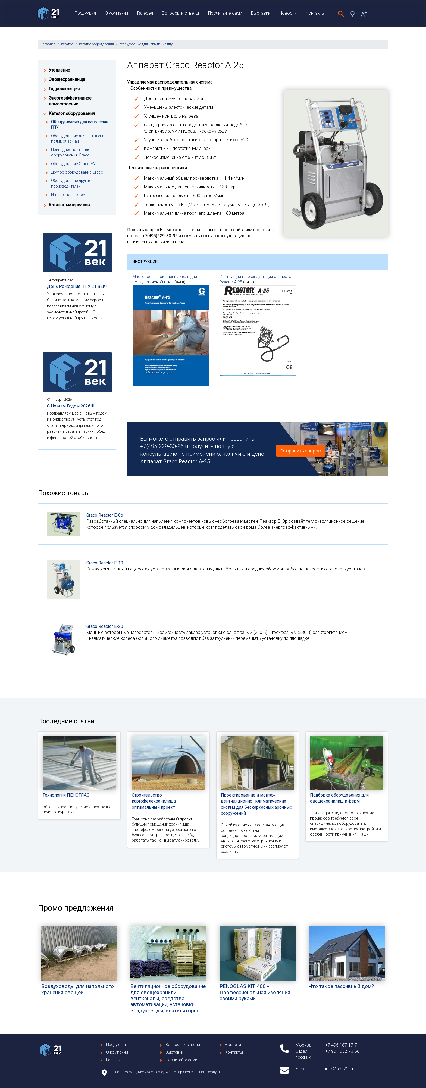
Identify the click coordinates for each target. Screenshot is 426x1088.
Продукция (85, 13)
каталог (67, 44)
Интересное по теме (69, 194)
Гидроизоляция (64, 88)
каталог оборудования (96, 44)
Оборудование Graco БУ (73, 164)
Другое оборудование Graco (77, 172)
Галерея (145, 13)
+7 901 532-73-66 (342, 1051)
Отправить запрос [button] (301, 451)
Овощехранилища (67, 79)
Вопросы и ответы (180, 13)
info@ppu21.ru (339, 1068)
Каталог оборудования (72, 113)
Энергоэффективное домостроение (70, 101)
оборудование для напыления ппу (146, 44)
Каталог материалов (69, 204)
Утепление (59, 70)
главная (48, 44)
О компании (116, 13)
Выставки (260, 13)
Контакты (315, 13)
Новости (287, 13)
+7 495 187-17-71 (342, 1045)
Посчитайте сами (225, 13)
